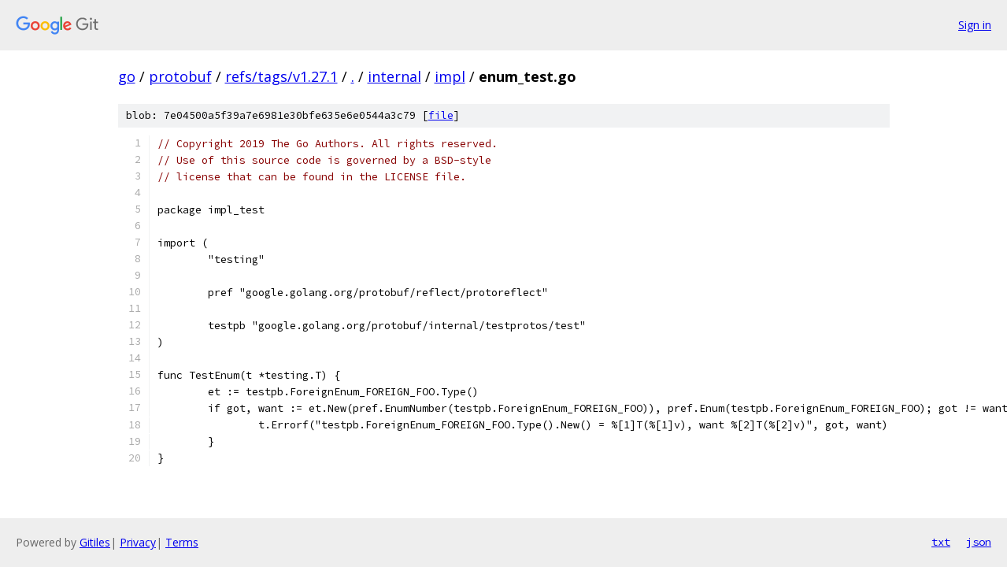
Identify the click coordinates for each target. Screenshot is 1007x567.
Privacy (138, 542)
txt (940, 542)
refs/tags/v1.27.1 (281, 76)
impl (450, 76)
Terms (181, 542)
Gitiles (95, 542)
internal (394, 76)
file (441, 115)
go (126, 76)
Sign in (974, 24)
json (978, 542)
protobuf (180, 76)
